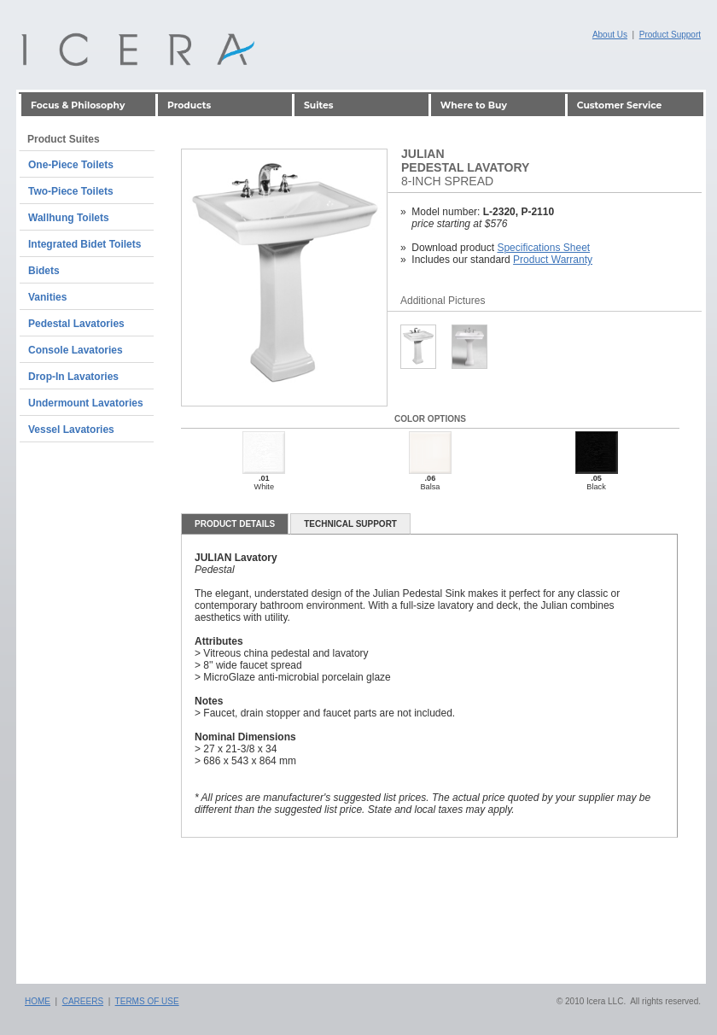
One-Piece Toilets (71, 165)
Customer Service (619, 105)
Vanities (47, 297)
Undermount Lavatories (85, 403)
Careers (82, 1001)
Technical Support (350, 524)
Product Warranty (552, 260)
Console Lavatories (75, 350)
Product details (235, 524)
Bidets (44, 271)
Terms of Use (147, 1001)
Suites (319, 105)
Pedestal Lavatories (76, 324)
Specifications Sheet (543, 248)
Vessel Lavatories (71, 430)
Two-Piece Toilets (71, 191)
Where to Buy (473, 105)
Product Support (670, 34)
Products (189, 105)
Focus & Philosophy (78, 105)
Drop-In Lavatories (73, 377)
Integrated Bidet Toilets (84, 244)
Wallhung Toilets (68, 218)
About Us (609, 34)
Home (37, 1001)
